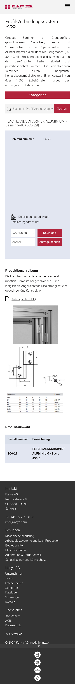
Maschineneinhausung (19, 536)
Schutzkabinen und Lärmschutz (25, 559)
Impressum (12, 616)
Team (9, 578)
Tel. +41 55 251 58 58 (19, 517)
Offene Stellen (14, 583)
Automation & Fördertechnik (23, 555)
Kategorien (37, 95)
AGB (8, 620)
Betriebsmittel (14, 545)
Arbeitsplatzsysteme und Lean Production (32, 540)
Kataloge (11, 592)
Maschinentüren (15, 550)
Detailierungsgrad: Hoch (34, 217)
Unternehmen (14, 573)
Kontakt (10, 602)
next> (45, 642)
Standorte (11, 588)
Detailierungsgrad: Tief (25, 222)
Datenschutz (13, 625)
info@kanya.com (16, 522)
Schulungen (12, 597)
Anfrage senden (49, 242)
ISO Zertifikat (13, 634)
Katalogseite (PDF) (24, 299)
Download (49, 233)
